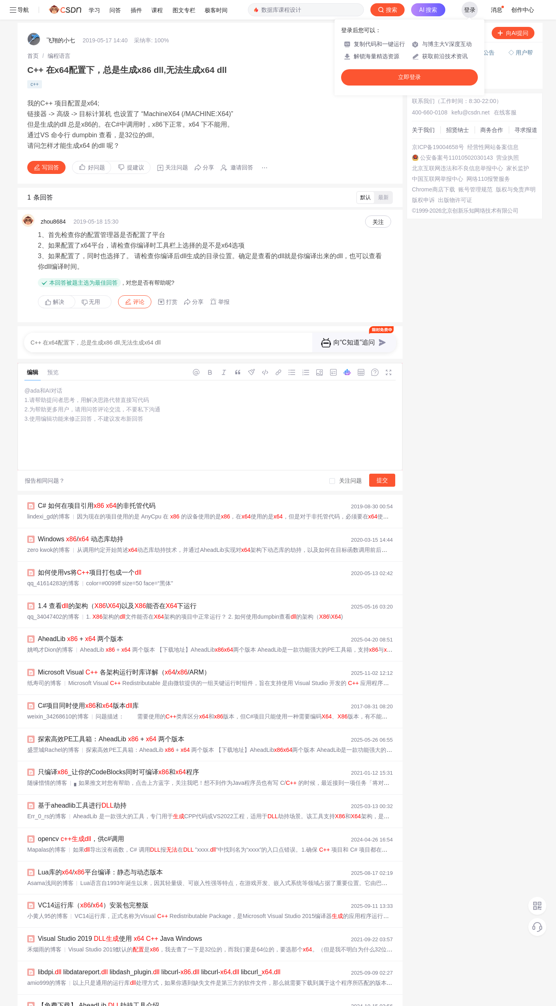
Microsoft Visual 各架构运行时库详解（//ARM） (124, 672)
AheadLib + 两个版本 (80, 638)
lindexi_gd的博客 (48, 516)
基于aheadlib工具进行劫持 (82, 805)
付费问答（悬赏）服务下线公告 (455, 52)
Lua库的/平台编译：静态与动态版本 (100, 872)
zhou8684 (53, 221)
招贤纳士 (457, 130)
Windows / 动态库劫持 (80, 539)
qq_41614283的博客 (53, 583)
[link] (33, 56)
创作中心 (522, 10)
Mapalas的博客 (46, 849)
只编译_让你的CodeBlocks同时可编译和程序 (118, 772)
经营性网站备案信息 (493, 147)
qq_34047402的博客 (53, 616)
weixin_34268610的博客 (58, 716)
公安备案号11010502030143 (456, 157)
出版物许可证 (455, 200)
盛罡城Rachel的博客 (53, 750)
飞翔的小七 (60, 40)
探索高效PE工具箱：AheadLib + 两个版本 (111, 739)
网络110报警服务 (488, 179)
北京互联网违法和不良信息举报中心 (457, 168)
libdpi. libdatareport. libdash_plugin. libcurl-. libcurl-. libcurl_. (159, 972)
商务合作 (491, 130)
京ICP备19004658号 (438, 147)
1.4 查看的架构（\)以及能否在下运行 (117, 605)
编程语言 (59, 56)
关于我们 (423, 130)
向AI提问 (513, 33)
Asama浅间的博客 (50, 883)
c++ (35, 84)
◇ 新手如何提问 (435, 71)
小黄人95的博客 (47, 916)
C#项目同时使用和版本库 (88, 705)
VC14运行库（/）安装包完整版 (93, 905)
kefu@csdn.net (470, 112)
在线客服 (505, 112)
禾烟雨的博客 (44, 949)
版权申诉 (423, 200)
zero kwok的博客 (48, 550)
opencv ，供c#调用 (81, 838)
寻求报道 (525, 130)
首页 (33, 56)
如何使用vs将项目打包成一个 (89, 572)
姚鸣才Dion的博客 (50, 649)
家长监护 (517, 168)
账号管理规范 (475, 189)
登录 (469, 10)
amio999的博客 (46, 983)
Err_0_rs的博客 (46, 816)
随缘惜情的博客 (47, 783)
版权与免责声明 (516, 189)
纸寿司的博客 (44, 683)
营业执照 (507, 157)
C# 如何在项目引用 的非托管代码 (96, 505)
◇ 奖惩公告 (430, 79)
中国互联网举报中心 (437, 179)
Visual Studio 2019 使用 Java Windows (120, 938)
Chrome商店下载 (433, 189)
